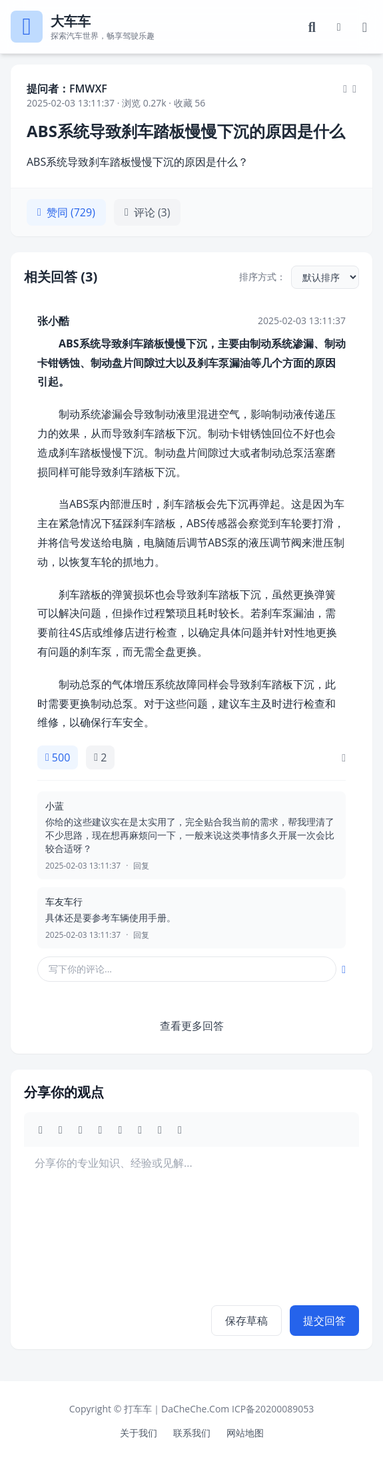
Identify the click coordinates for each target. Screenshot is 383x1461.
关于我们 (138, 1432)
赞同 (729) (66, 212)
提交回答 (324, 1320)
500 (57, 757)
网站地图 (245, 1432)
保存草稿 (246, 1320)
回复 (141, 866)
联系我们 (191, 1432)
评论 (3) (148, 212)
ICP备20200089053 (273, 1408)
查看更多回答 (192, 1025)
